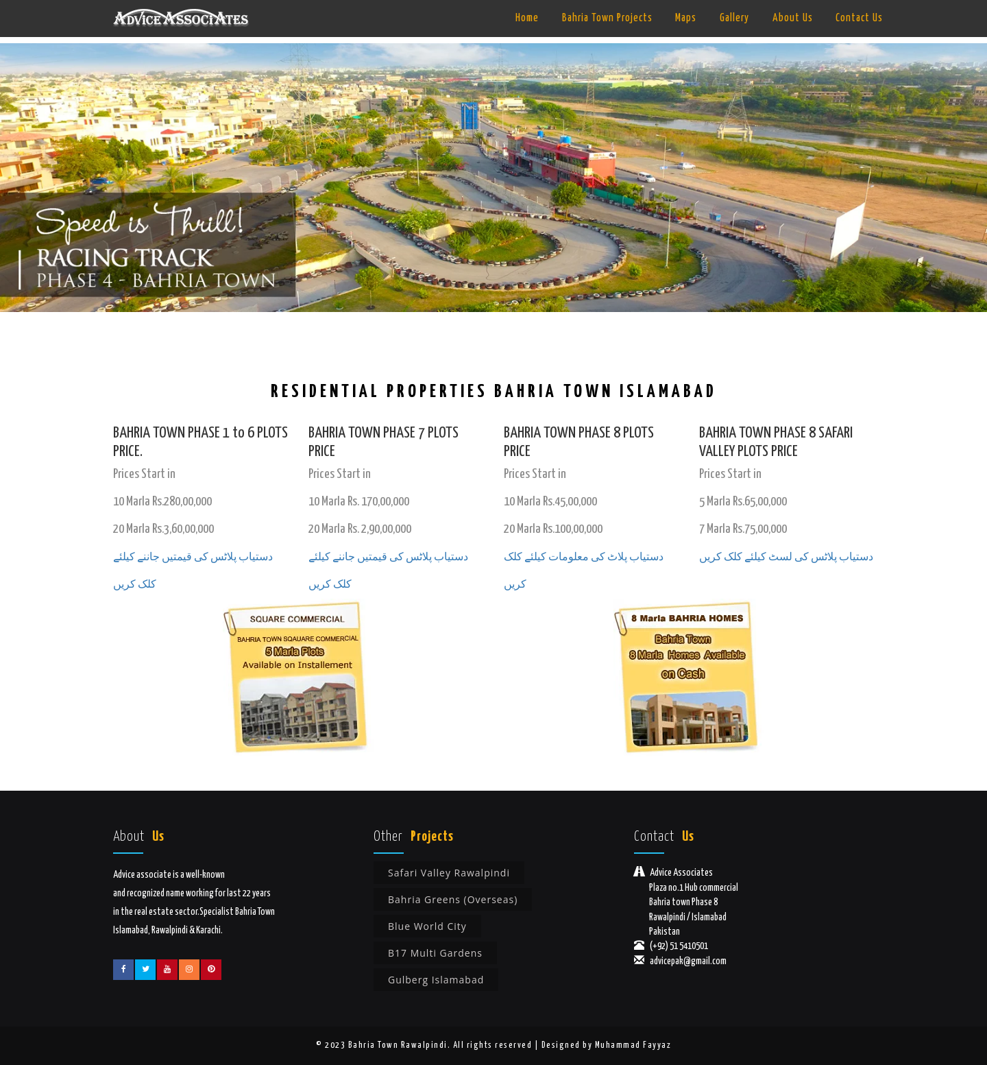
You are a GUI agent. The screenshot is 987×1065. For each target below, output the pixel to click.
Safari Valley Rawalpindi (449, 872)
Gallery (734, 18)
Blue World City (427, 926)
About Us (792, 18)
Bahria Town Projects (607, 18)
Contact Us (859, 18)
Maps (685, 18)
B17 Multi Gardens (435, 952)
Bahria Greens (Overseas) (452, 899)
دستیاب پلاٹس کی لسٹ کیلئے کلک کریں (786, 557)
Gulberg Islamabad (436, 979)
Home (527, 18)
